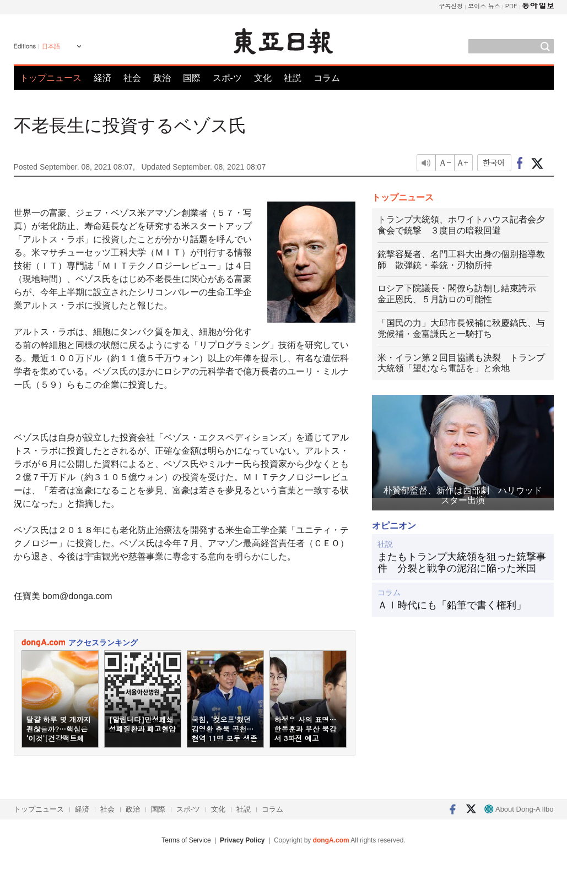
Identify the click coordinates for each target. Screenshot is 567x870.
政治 (162, 78)
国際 (192, 78)
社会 (132, 78)
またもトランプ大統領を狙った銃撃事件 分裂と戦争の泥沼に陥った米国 (461, 562)
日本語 (51, 46)
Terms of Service (185, 840)
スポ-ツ (227, 78)
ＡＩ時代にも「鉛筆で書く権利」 (451, 605)
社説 (292, 78)
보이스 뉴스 (484, 6)
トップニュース (51, 78)
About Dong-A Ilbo (518, 809)
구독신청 (451, 6)
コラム (327, 78)
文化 (263, 78)
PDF (511, 6)
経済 (102, 78)
